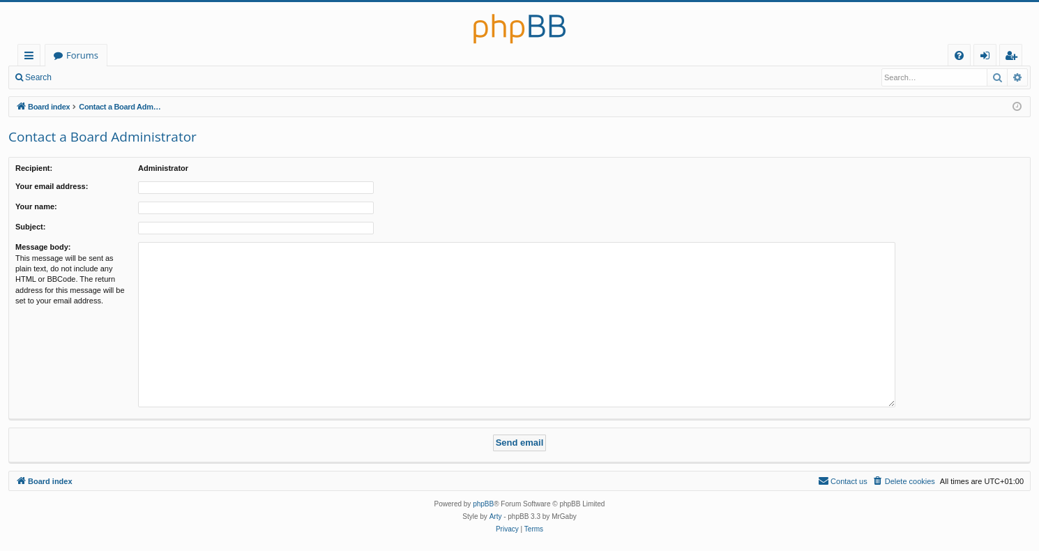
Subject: (30, 226)
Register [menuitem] (1014, 57)
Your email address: (51, 186)
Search (38, 77)
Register (128, 77)
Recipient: (33, 168)
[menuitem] (959, 55)
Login (82, 77)
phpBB (483, 504)
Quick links (32, 57)
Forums (82, 55)
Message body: (42, 247)
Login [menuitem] (988, 57)
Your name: (36, 206)
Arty (496, 516)
